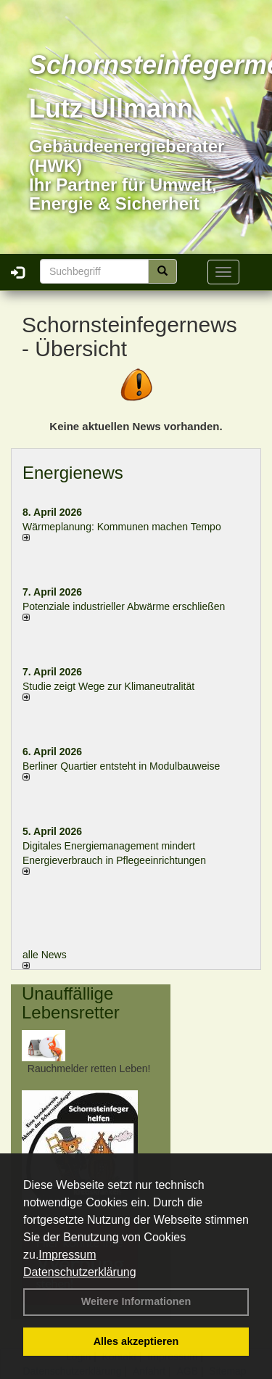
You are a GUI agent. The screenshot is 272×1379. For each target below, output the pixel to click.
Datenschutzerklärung (79, 1272)
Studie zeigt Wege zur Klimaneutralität (108, 686)
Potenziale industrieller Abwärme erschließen (123, 606)
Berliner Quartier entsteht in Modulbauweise (121, 766)
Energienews (72, 472)
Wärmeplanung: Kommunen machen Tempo (121, 526)
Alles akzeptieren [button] (136, 1341)
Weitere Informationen (136, 1301)
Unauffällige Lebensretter (71, 1003)
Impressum (67, 1254)
